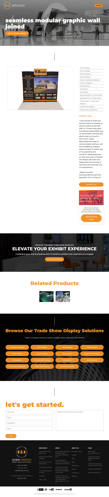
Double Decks (88, 86)
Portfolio (42, 476)
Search (74, 469)
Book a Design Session (17, 33)
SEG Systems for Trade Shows (92, 98)
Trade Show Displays (89, 107)
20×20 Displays (87, 74)
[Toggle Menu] (105, 6)
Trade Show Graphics (69, 366)
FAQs (90, 448)
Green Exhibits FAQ (94, 472)
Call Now (98, 5)
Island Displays (87, 77)
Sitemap (74, 476)
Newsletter (75, 465)
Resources (43, 448)
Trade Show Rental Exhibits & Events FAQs (94, 458)
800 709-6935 (22, 465)
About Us (75, 448)
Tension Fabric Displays (94, 353)
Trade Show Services (44, 366)
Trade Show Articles (45, 467)
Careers (74, 455)
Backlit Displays (94, 360)
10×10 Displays (87, 68)
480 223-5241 (21, 478)
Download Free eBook (93, 218)
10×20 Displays (87, 71)
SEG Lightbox (69, 360)
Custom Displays (89, 83)
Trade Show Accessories (90, 110)
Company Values (77, 451)
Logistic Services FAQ (95, 469)
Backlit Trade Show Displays (92, 80)
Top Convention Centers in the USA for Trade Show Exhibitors (62, 462)
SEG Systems (19, 360)
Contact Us (75, 473)
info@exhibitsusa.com (22, 470)
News (57, 448)
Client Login (43, 479)
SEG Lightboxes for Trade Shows (93, 95)
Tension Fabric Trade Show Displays (91, 102)
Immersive (86, 89)
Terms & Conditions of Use (69, 493)
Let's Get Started (54, 261)
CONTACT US (93, 184)
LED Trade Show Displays (44, 360)
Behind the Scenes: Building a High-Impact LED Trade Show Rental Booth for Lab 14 (62, 479)
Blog (73, 462)
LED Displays (86, 92)
